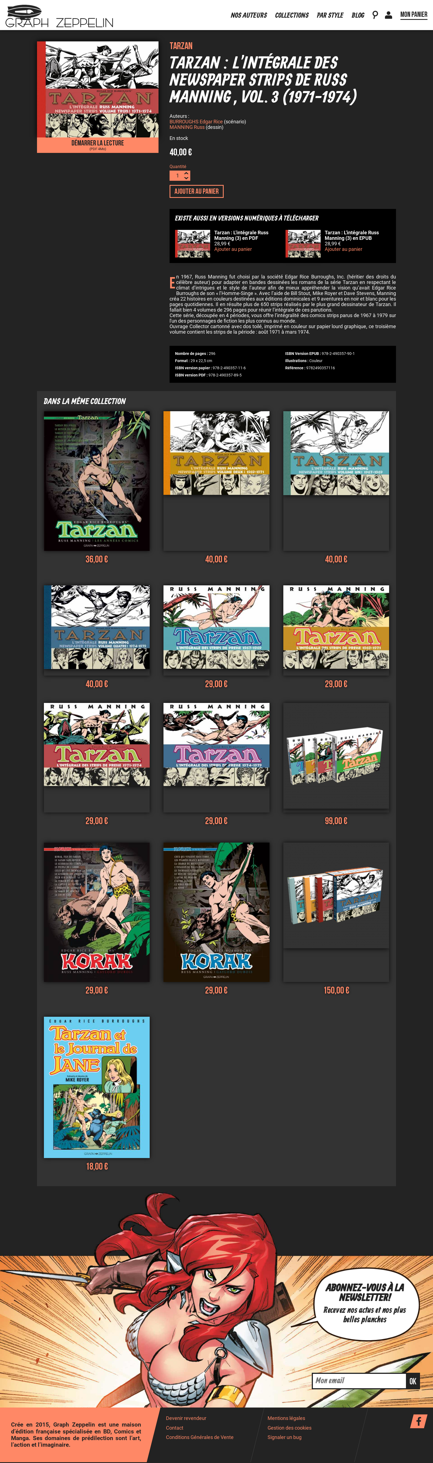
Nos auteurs (249, 12)
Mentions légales (286, 1419)
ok (413, 1382)
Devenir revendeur (186, 1419)
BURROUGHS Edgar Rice (196, 122)
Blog (358, 12)
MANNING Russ (187, 128)
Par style (330, 12)
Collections (292, 12)
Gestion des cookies (289, 1429)
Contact (174, 1429)
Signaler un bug (285, 1438)
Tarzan (181, 46)
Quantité (178, 167)
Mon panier (413, 11)
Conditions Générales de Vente (200, 1438)
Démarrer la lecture (97, 145)
